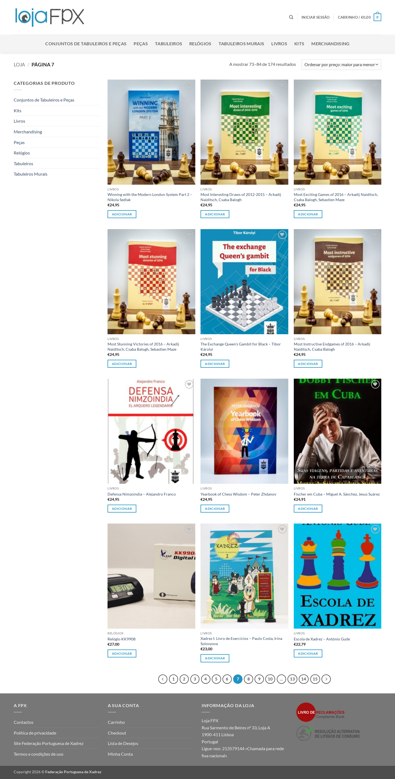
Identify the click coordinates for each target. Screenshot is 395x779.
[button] (315, 17)
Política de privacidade (35, 732)
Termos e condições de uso (38, 753)
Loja (19, 64)
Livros (279, 43)
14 (303, 678)
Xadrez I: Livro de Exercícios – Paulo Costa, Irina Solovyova (241, 641)
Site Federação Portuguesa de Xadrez (48, 743)
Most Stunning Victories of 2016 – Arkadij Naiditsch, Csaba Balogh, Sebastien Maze (143, 346)
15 (315, 678)
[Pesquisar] (291, 17)
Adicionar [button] (122, 214)
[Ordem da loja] (341, 64)
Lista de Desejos (123, 743)
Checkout (117, 732)
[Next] (326, 679)
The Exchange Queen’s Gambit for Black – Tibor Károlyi (241, 346)
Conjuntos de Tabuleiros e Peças (85, 43)
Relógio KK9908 (122, 639)
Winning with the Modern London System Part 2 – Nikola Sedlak (150, 197)
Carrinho (116, 722)
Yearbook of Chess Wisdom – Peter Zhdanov (238, 494)
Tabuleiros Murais (241, 43)
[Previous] (163, 679)
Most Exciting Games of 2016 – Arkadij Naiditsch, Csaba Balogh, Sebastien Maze (336, 197)
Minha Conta (120, 753)
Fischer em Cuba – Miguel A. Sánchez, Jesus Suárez (337, 494)
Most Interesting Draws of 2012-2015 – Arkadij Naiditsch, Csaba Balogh (241, 197)
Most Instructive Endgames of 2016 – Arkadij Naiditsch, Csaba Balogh (332, 346)
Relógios (200, 43)
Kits (299, 43)
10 (270, 678)
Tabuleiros (168, 43)
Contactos (23, 722)
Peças (141, 43)
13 (292, 678)
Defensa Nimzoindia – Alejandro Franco (142, 494)
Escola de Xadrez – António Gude (322, 639)
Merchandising (330, 43)
